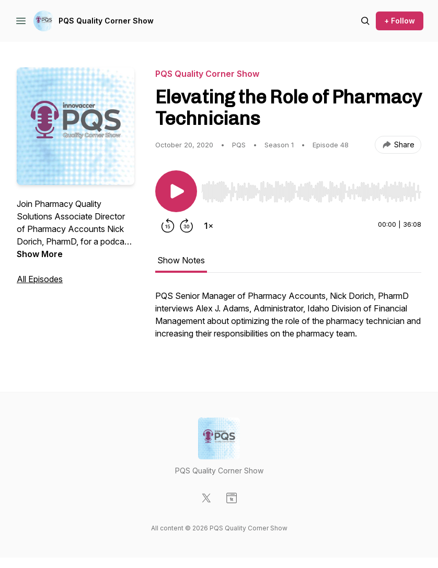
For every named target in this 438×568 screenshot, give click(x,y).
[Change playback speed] (208, 225)
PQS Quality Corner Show (106, 20)
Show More (40, 254)
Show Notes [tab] (181, 260)
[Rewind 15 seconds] (167, 225)
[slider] (311, 192)
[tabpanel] (288, 319)
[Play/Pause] (176, 191)
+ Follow (399, 20)
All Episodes (40, 279)
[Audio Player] (311, 188)
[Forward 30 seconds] (186, 225)
